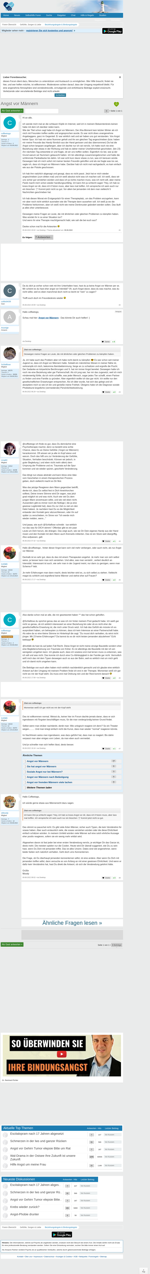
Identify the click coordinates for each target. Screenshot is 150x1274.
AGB (75, 1257)
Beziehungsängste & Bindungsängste (61, 1227)
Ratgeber (61, 15)
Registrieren (100, 20)
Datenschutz (49, 1257)
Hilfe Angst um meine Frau (28, 1164)
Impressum (38, 1257)
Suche (49, 15)
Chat (73, 15)
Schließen (60, 95)
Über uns (28, 1257)
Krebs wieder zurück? (25, 1207)
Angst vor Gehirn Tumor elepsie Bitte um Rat (40, 1148)
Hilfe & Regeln (87, 15)
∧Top (143, 1271)
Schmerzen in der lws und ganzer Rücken (38, 1141)
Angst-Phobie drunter (24, 1214)
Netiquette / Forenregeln (88, 1257)
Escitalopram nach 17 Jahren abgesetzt (37, 1133)
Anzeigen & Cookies (64, 1257)
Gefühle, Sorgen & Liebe (30, 1227)
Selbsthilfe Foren (33, 15)
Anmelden (115, 20)
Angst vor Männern (19, 103)
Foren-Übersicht (9, 1227)
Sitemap (103, 1257)
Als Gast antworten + (12, 110)
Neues (17, 15)
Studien (102, 15)
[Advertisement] (72, 899)
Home (6, 15)
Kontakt (20, 1257)
